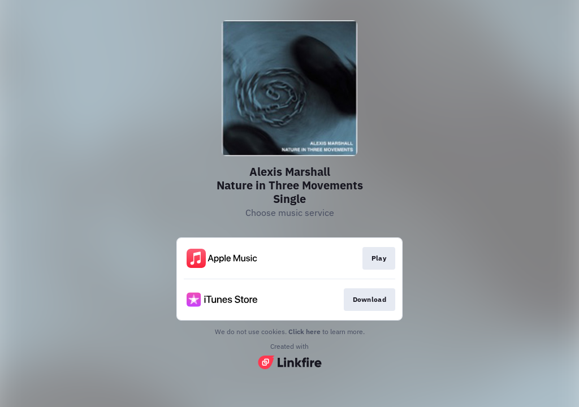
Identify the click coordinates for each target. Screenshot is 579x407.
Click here (304, 331)
